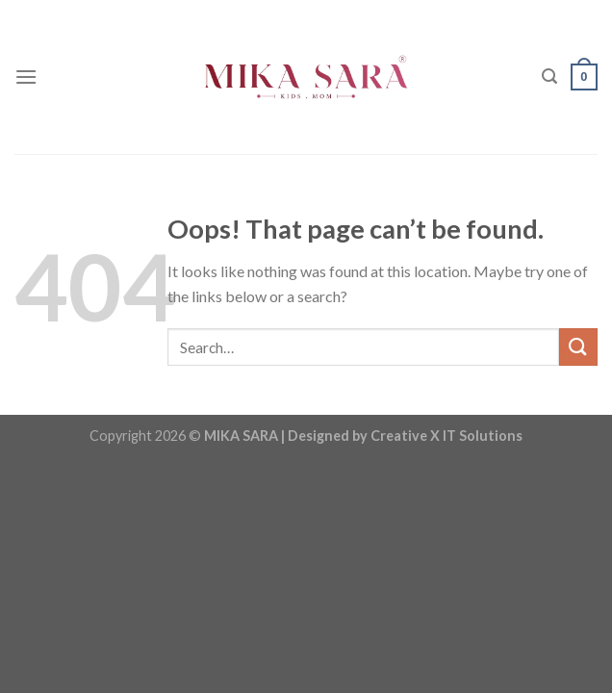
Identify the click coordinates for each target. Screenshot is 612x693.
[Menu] (26, 76)
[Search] (549, 76)
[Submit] (578, 347)
